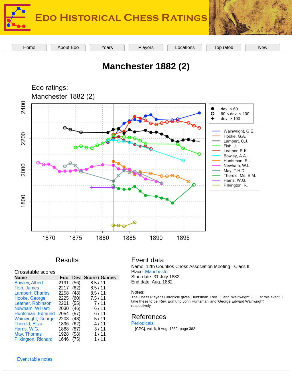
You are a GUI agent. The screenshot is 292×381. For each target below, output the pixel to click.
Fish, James (27, 287)
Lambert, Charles (32, 293)
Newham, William (32, 308)
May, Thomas (28, 334)
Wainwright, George (35, 318)
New (262, 47)
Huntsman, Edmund (35, 313)
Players (145, 47)
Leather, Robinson (33, 303)
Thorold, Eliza (28, 323)
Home (29, 47)
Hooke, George (30, 298)
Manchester (157, 271)
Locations (185, 47)
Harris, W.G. (27, 329)
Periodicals (142, 323)
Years (107, 47)
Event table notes (34, 359)
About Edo (68, 47)
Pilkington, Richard (33, 339)
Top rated (224, 47)
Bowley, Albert (29, 282)
